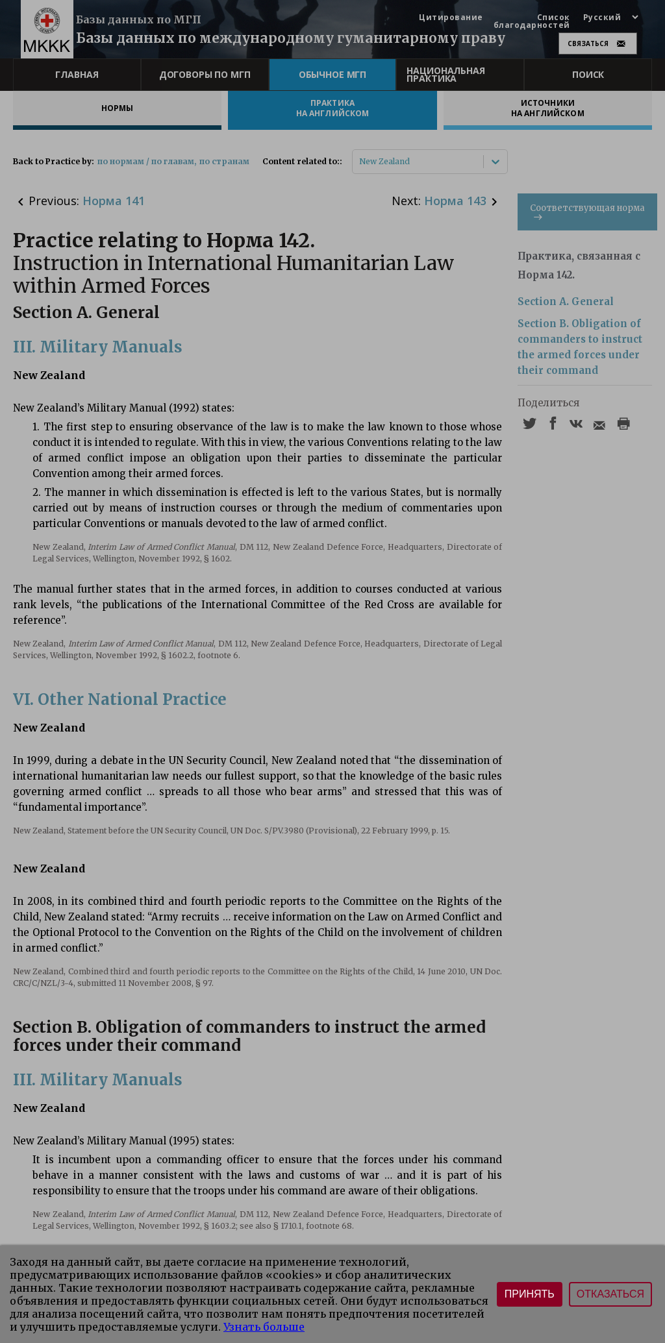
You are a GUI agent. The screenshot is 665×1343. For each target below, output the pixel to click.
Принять (530, 1294)
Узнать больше (264, 1326)
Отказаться (610, 1294)
